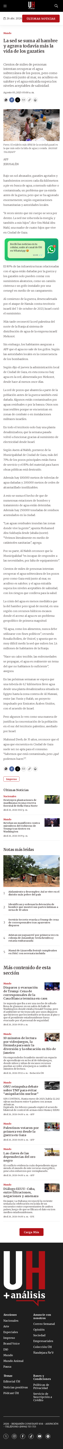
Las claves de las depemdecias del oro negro (19, 1156)
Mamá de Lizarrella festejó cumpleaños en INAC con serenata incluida (32, 952)
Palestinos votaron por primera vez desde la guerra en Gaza (21, 1131)
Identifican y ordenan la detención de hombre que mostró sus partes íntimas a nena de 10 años (33, 907)
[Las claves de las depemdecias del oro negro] (52, 1152)
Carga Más (31, 1232)
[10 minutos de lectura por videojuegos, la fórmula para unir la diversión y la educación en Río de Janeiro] (52, 1037)
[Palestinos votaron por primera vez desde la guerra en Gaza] (52, 1127)
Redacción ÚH (37, 1073)
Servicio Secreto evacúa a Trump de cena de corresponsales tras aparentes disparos (33, 922)
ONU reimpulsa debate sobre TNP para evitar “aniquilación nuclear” (20, 1090)
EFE (32, 1216)
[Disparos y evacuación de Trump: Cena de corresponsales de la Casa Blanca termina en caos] (52, 986)
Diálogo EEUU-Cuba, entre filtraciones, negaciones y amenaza (20, 1192)
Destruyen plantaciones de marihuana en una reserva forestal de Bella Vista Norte (20, 803)
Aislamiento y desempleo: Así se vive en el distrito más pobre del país (33, 893)
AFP (32, 1114)
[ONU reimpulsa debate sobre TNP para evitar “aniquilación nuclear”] (52, 1085)
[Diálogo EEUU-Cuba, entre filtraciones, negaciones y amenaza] (52, 1187)
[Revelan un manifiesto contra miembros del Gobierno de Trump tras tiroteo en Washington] (52, 822)
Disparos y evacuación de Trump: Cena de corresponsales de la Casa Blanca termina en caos (25, 993)
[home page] (31, 6)
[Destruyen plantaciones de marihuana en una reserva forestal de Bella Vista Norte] (52, 799)
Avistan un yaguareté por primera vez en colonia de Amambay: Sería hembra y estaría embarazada (33, 938)
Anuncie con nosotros (42, 1316)
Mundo (7, 33)
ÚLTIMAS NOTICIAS (41, 18)
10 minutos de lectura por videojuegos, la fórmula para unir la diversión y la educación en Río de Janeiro (29, 1045)
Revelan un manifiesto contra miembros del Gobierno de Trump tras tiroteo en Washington (21, 827)
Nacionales (9, 796)
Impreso (11, 779)
